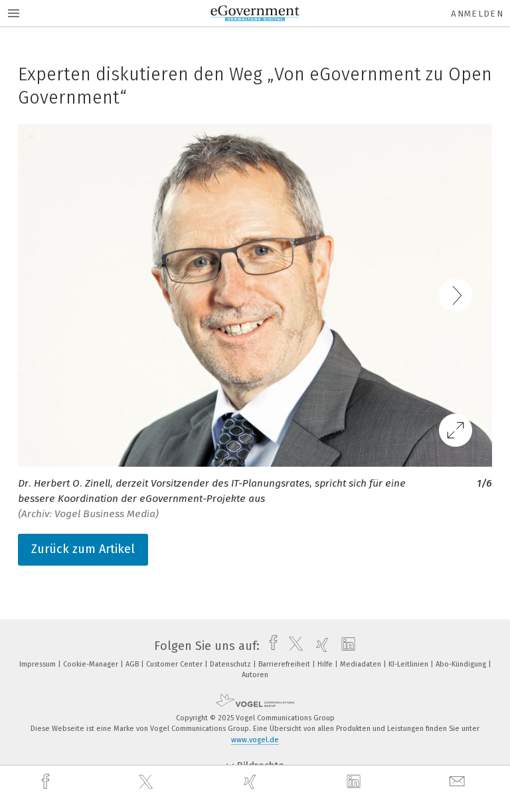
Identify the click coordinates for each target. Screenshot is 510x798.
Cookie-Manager (91, 664)
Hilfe (326, 664)
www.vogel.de (255, 740)
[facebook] (47, 781)
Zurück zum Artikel (83, 549)
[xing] (251, 781)
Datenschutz (231, 664)
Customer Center (175, 664)
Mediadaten (361, 664)
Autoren (255, 675)
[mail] (459, 781)
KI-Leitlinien (409, 664)
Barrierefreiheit (285, 664)
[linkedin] (355, 782)
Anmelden (477, 13)
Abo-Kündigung (462, 664)
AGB (133, 664)
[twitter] (147, 782)
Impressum (38, 664)
